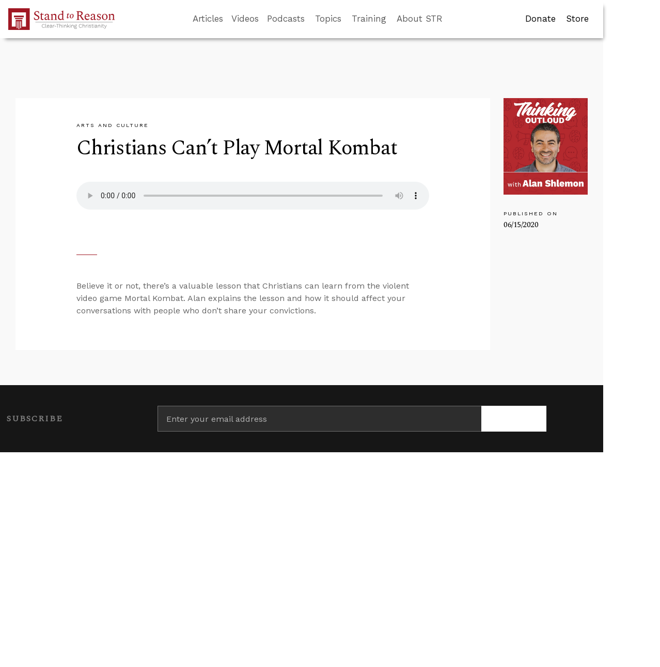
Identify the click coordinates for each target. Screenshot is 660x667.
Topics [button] (328, 18)
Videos (245, 18)
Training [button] (369, 18)
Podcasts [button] (286, 18)
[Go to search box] (452, 19)
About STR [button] (420, 18)
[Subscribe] (513, 419)
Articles (208, 18)
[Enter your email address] (319, 419)
